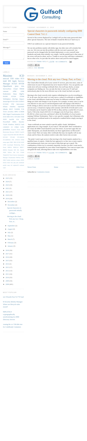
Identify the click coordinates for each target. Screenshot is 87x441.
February (11, 243)
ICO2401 (6, 104)
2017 (7, 254)
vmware (5, 91)
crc (12, 127)
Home (56, 167)
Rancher (21, 122)
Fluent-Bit (10, 134)
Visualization (11, 157)
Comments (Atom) (43, 172)
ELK (22, 114)
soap (8, 165)
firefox (5, 162)
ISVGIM (17, 117)
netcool (6, 78)
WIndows (11, 124)
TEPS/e (10, 152)
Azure (18, 129)
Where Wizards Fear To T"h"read (12, 297)
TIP (14, 152)
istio (12, 162)
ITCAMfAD (20, 137)
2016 (7, 257)
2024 (7, 182)
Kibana (5, 107)
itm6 (5, 81)
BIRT (22, 129)
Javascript (6, 101)
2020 (7, 195)
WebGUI (17, 124)
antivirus (13, 160)
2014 (7, 264)
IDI (9, 81)
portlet (4, 165)
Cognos (5, 134)
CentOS (22, 132)
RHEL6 (10, 147)
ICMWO (21, 101)
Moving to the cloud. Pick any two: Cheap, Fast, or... (15, 218)
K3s (17, 119)
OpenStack (7, 86)
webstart (21, 165)
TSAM (5, 124)
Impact (21, 99)
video (17, 78)
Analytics (13, 129)
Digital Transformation (13, 114)
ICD (35, 68)
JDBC (11, 142)
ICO (22, 78)
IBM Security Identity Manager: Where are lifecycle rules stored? (12, 304)
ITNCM (17, 140)
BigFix (21, 94)
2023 (7, 185)
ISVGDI (5, 137)
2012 (7, 271)
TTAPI (22, 152)
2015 (7, 260)
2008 (7, 284)
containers (6, 127)
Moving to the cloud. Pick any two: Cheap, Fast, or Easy (54, 79)
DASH (5, 96)
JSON (5, 119)
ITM (12, 104)
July (9, 232)
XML (22, 157)
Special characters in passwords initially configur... (14, 210)
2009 (7, 281)
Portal (4, 147)
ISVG (12, 117)
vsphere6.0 (16, 165)
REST (11, 109)
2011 (7, 274)
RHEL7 (22, 147)
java (16, 86)
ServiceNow (7, 89)
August (10, 229)
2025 (7, 178)
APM (14, 91)
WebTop (18, 157)
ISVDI (21, 83)
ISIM (8, 117)
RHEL (14, 122)
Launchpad (10, 145)
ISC (23, 134)
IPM (20, 134)
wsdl (4, 167)
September (11, 226)
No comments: (62, 61)
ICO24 (13, 96)
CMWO (17, 132)
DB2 (4, 114)
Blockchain (6, 132)
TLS (17, 152)
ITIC (13, 140)
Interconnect (20, 104)
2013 (7, 267)
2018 (7, 250)
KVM (18, 142)
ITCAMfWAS (7, 140)
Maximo (41, 68)
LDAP (22, 142)
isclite (22, 127)
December (11, 201)
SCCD (12, 101)
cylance (18, 160)
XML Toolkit (6, 160)
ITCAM (12, 137)
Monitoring (17, 145)
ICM (4, 117)
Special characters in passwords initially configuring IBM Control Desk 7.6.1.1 (55, 32)
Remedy (10, 150)
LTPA (4, 145)
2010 (7, 277)
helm (8, 162)
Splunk (22, 150)
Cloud (37, 159)
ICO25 (14, 83)
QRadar (5, 109)
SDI (15, 150)
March (10, 239)
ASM (22, 91)
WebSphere (7, 99)
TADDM (17, 109)
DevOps (15, 99)
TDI (12, 78)
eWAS (22, 160)
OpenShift (21, 107)
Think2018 (6, 155)
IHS (17, 134)
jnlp (15, 162)
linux (15, 94)
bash (22, 124)
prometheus (6, 129)
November (11, 205)
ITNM (22, 96)
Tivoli (5, 112)
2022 (7, 188)
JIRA (15, 142)
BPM (16, 112)
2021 (7, 192)
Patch (22, 145)
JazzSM (11, 119)
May (9, 236)
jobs (17, 162)
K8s (22, 86)
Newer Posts (32, 167)
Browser (12, 132)
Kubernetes (7, 94)
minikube (21, 162)
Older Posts (80, 167)
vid (11, 165)
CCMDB (21, 112)
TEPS (4, 152)
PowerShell (6, 122)
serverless (11, 112)
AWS (16, 101)
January (10, 246)
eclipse (17, 127)
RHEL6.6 (15, 147)
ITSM (22, 117)
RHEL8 (5, 150)
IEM (15, 134)
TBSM (21, 89)
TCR (22, 109)
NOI (22, 119)
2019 (7, 198)
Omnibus (12, 107)
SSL (18, 150)
